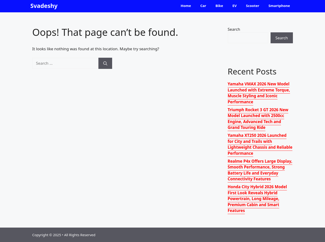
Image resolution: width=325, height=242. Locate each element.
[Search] (105, 63)
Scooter (252, 5)
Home (186, 5)
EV (234, 5)
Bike (219, 5)
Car (203, 5)
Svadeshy (44, 6)
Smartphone (279, 5)
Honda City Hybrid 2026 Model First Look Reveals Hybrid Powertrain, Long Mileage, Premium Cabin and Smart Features (257, 198)
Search (234, 29)
